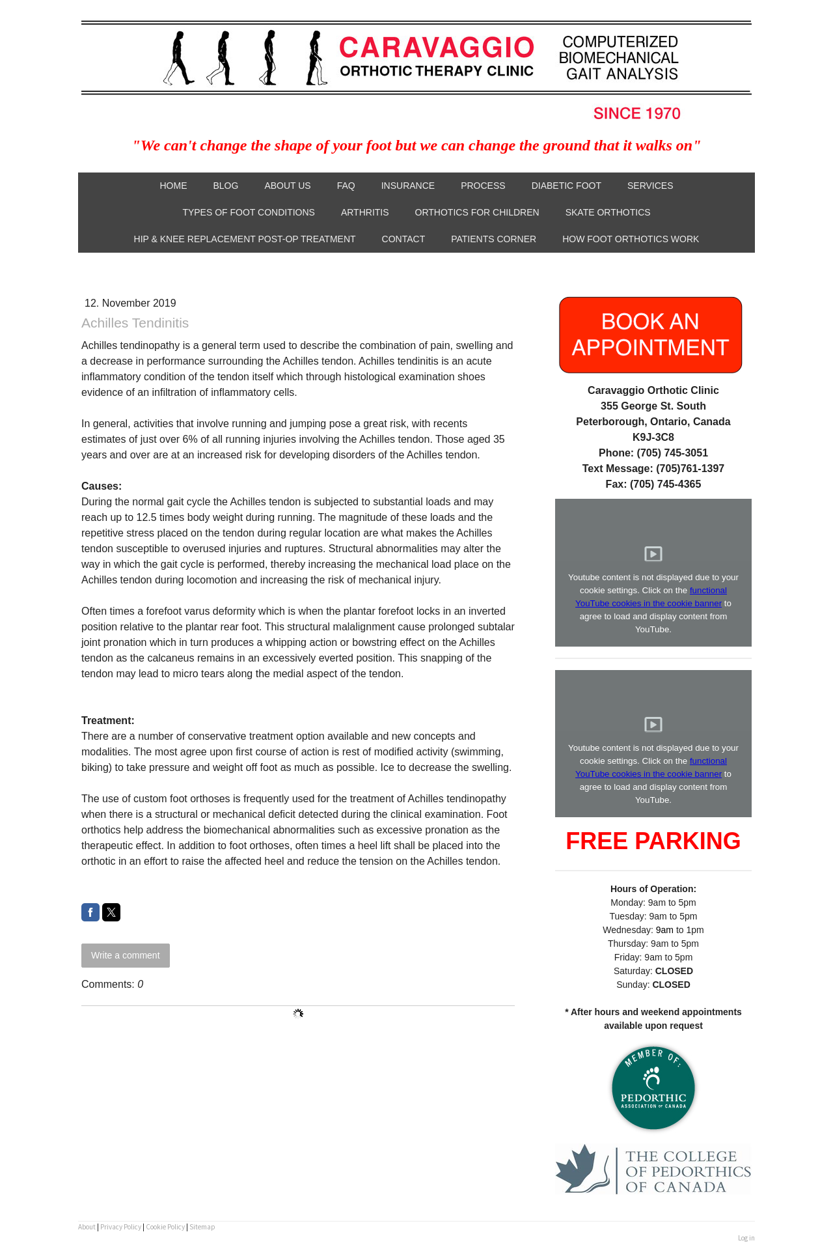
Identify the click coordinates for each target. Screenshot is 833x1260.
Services (650, 185)
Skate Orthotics (608, 212)
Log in (746, 1237)
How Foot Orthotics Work (630, 239)
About (87, 1226)
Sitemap (202, 1226)
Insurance (408, 185)
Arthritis (365, 212)
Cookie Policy (165, 1226)
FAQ (346, 185)
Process (483, 185)
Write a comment (125, 955)
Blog (225, 185)
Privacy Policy (120, 1226)
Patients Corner (493, 239)
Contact (404, 239)
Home (173, 185)
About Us (287, 185)
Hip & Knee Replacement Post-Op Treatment (245, 239)
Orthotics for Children (477, 212)
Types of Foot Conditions (248, 212)
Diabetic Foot (566, 185)
